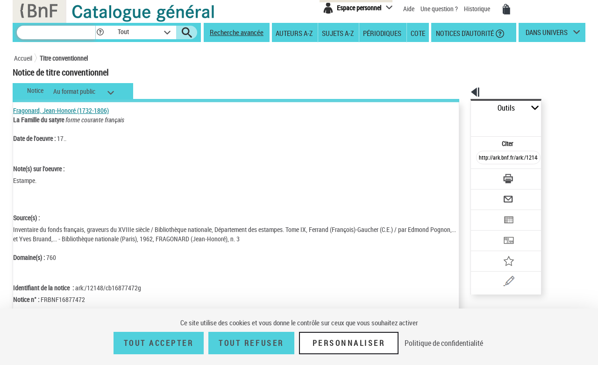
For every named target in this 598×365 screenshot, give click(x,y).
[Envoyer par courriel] (482, 176)
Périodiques (382, 32)
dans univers (547, 34)
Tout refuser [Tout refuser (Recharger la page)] (251, 343)
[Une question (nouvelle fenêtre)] (500, 249)
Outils (460, 108)
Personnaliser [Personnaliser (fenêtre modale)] (349, 343)
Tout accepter (159, 343)
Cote (418, 32)
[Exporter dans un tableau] (488, 194)
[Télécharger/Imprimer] (484, 158)
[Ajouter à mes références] (488, 231)
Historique (477, 8)
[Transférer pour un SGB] (486, 212)
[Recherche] (56, 32)
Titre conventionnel (64, 58)
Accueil (23, 58)
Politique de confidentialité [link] (444, 343)
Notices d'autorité (464, 32)
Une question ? (439, 8)
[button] (100, 32)
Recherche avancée (236, 32)
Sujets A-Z (338, 32)
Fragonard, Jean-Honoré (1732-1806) (61, 110)
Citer (467, 123)
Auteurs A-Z (294, 32)
